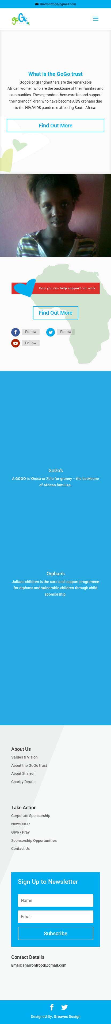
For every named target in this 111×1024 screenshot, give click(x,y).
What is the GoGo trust (55, 74)
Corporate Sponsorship (30, 816)
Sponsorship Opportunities (34, 840)
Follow (30, 332)
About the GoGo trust (29, 765)
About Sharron (23, 773)
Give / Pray (20, 832)
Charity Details (23, 782)
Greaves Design (67, 1016)
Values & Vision (24, 757)
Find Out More (55, 125)
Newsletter (20, 824)
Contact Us (20, 848)
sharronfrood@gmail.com (44, 965)
